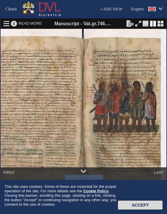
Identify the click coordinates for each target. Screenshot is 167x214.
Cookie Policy (95, 191)
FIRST (9, 172)
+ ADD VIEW (111, 9)
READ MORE (30, 23)
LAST (158, 172)
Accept (140, 205)
